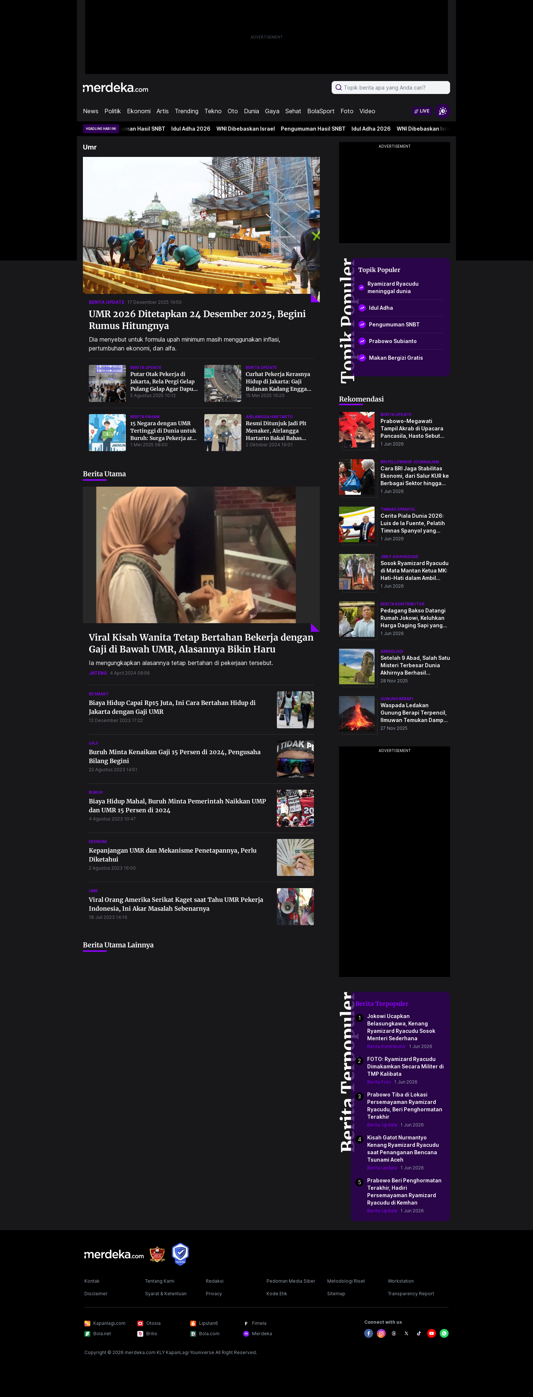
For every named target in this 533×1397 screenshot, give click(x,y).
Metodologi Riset (346, 1281)
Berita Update (382, 1125)
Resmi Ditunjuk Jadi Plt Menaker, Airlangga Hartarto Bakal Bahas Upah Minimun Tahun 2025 (276, 438)
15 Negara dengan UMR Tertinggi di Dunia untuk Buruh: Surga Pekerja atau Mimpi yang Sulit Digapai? (164, 438)
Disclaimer (96, 1293)
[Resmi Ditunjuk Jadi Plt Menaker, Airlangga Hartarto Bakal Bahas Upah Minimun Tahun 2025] (222, 432)
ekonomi (98, 841)
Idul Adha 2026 (194, 128)
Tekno (213, 111)
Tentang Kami (159, 1281)
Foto (347, 111)
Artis (163, 111)
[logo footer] (114, 1254)
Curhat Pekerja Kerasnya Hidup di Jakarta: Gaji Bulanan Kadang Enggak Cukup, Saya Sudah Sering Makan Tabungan (279, 389)
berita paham (145, 416)
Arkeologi (392, 651)
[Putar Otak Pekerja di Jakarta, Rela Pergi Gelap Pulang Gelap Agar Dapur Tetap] (107, 383)
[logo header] (115, 87)
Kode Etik (276, 1293)
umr (93, 891)
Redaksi (215, 1281)
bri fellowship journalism (410, 462)
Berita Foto (379, 1082)
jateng (98, 673)
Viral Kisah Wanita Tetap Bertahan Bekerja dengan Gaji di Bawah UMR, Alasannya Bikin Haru (201, 643)
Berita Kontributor (386, 1046)
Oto (233, 111)
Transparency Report (411, 1293)
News (90, 111)
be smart (99, 694)
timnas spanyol (398, 509)
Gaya (272, 111)
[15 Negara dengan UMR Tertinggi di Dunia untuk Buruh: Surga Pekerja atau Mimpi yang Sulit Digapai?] (107, 432)
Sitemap (336, 1293)
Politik (112, 111)
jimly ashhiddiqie (399, 556)
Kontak (92, 1281)
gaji (93, 743)
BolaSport (321, 111)
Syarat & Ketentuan (166, 1293)
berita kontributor (403, 604)
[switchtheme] (442, 111)
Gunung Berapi (397, 698)
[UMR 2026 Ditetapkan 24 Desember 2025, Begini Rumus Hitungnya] (201, 229)
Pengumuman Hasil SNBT (136, 128)
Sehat (293, 111)
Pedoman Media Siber (290, 1281)
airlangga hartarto (269, 416)
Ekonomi (139, 111)
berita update (106, 302)
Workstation (401, 1281)
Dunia (251, 111)
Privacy (214, 1293)
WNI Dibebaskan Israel (249, 128)
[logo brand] (157, 1254)
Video (367, 111)
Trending (186, 111)
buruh (96, 792)
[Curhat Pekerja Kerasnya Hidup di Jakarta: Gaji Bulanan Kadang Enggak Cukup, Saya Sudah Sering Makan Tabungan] (222, 383)
